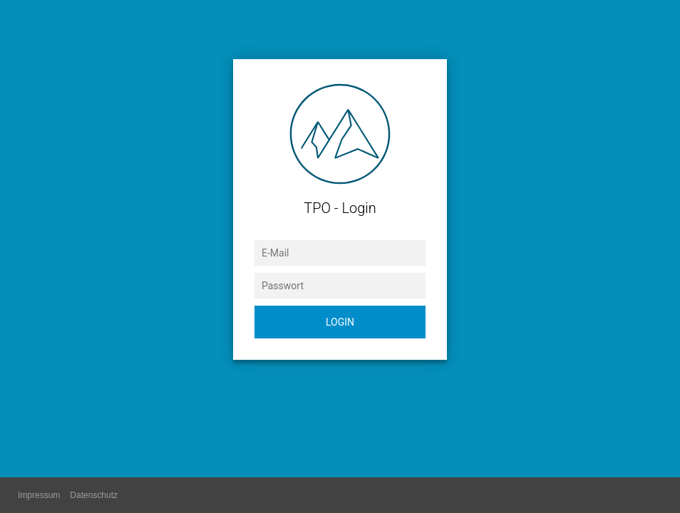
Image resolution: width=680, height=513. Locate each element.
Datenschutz (94, 495)
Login (340, 322)
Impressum (39, 495)
